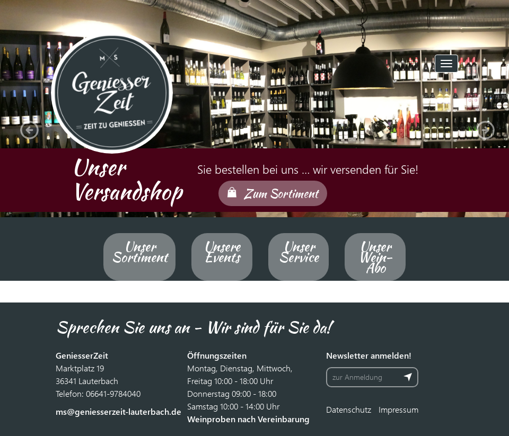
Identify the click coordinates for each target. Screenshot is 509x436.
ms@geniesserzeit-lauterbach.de (118, 411)
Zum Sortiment (280, 193)
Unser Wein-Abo (375, 257)
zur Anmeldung (357, 377)
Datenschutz (348, 409)
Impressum (398, 409)
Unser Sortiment (139, 251)
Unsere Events (222, 251)
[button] (26, 127)
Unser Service (298, 251)
